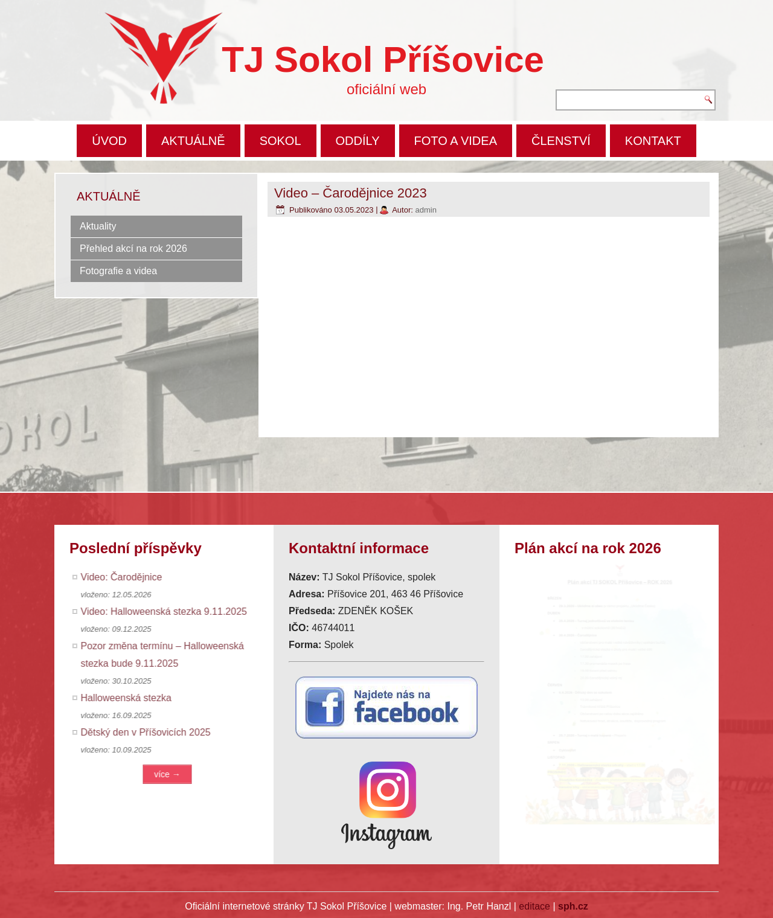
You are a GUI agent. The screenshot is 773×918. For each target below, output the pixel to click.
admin (425, 209)
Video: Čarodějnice (124, 577)
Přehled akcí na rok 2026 (133, 248)
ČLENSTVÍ (561, 140)
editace (534, 906)
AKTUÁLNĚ (193, 140)
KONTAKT (653, 140)
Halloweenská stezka (129, 698)
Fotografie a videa (118, 271)
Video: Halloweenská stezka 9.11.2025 (167, 611)
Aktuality (98, 226)
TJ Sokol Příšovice (383, 59)
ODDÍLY (358, 140)
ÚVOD (109, 140)
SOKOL (280, 140)
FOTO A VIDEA (455, 140)
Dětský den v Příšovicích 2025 (149, 732)
